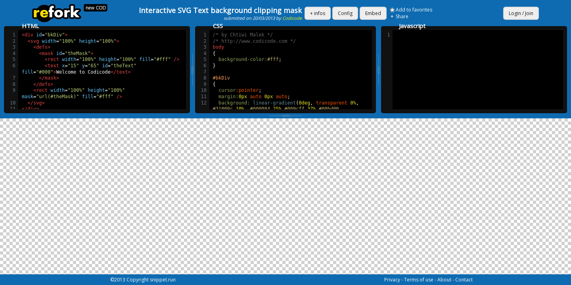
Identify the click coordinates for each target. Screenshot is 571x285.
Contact (464, 279)
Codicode (292, 18)
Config (345, 13)
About (444, 279)
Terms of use (418, 279)
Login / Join (521, 13)
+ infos (317, 13)
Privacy (392, 279)
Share (402, 16)
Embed (373, 13)
